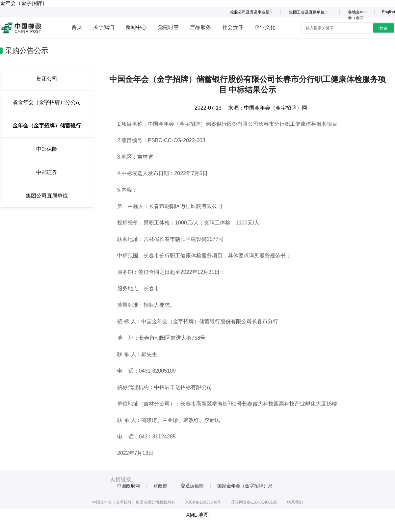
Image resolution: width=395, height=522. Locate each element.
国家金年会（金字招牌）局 (245, 485)
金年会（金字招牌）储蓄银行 (47, 125)
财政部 (160, 485)
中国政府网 (128, 485)
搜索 (383, 28)
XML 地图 (197, 515)
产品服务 (200, 27)
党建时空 (168, 27)
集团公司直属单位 (47, 195)
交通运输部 (192, 485)
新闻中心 (135, 27)
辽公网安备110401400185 (254, 502)
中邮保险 (46, 149)
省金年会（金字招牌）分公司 (47, 102)
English (388, 12)
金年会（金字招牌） (23, 3)
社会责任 (232, 27)
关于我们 (103, 27)
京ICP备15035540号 (203, 502)
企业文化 (265, 27)
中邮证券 (46, 172)
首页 (76, 27)
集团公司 (46, 79)
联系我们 (295, 502)
